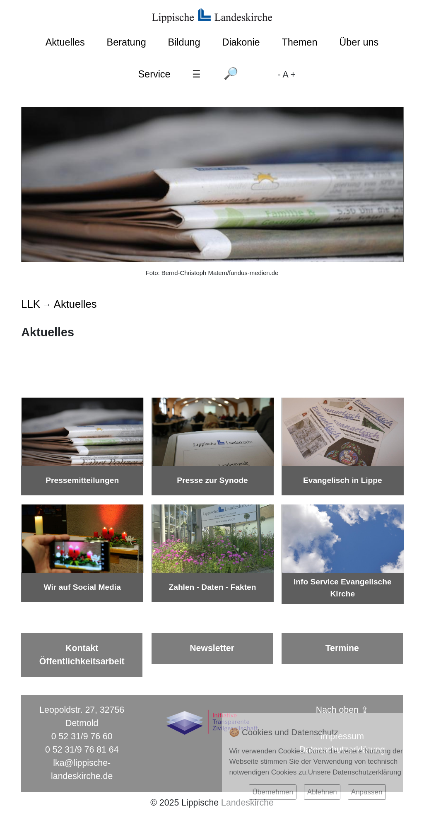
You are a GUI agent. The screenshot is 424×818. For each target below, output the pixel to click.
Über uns (358, 42)
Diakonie (241, 42)
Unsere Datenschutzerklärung (354, 772)
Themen (299, 42)
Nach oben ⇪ (342, 710)
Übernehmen (272, 792)
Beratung (126, 42)
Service (154, 74)
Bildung (184, 42)
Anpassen (367, 792)
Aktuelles (65, 42)
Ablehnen (322, 792)
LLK (30, 304)
